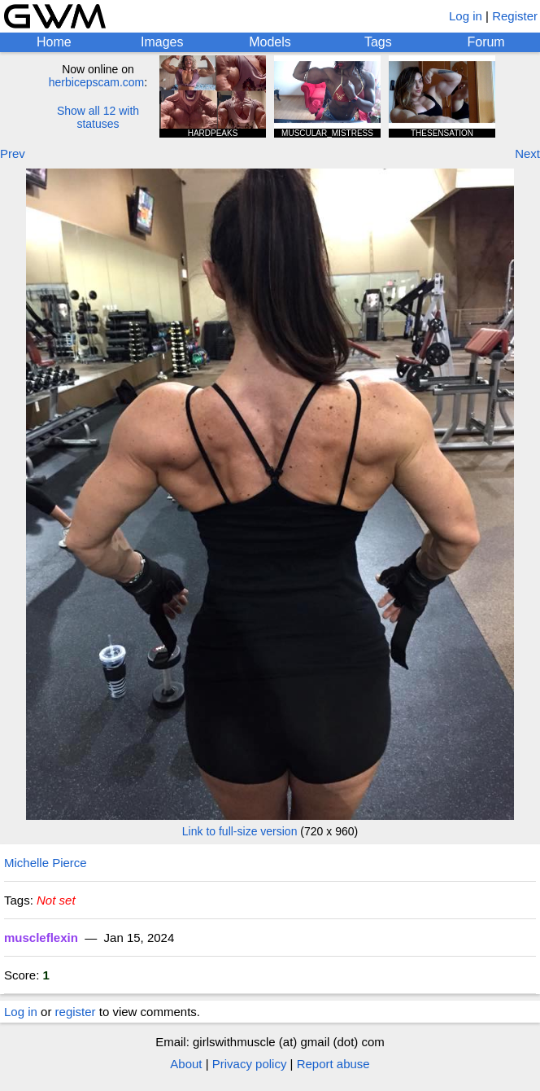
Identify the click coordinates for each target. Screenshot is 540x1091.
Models (270, 42)
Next (527, 153)
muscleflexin (41, 937)
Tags (378, 42)
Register (515, 16)
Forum (485, 42)
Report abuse (333, 1064)
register (75, 1012)
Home (54, 42)
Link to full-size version (240, 831)
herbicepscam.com (97, 82)
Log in (465, 16)
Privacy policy (249, 1064)
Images (162, 42)
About (186, 1064)
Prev (12, 153)
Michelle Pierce (45, 863)
